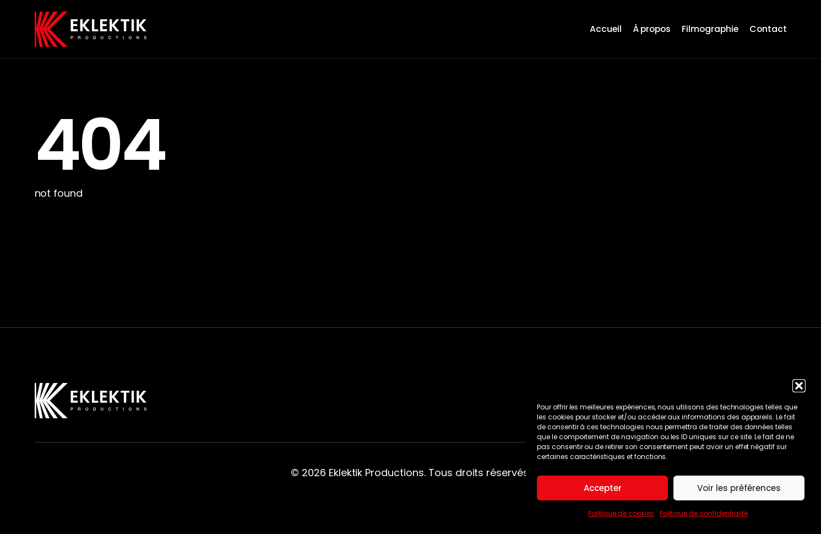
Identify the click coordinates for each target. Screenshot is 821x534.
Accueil (606, 29)
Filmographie (710, 29)
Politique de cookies (621, 513)
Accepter (603, 488)
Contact (768, 29)
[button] (798, 385)
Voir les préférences (739, 488)
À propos (652, 29)
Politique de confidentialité (704, 513)
